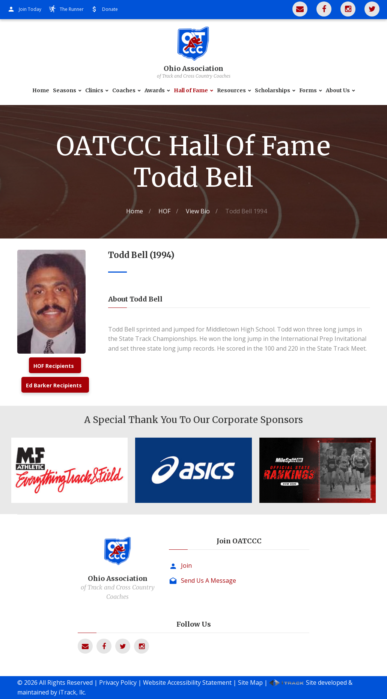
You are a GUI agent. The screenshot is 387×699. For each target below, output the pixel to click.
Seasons (64, 90)
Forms (308, 90)
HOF (164, 211)
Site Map (250, 682)
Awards (155, 90)
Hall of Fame (191, 90)
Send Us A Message (208, 580)
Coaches (124, 90)
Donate (110, 9)
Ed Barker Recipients (54, 385)
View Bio (198, 211)
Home (40, 90)
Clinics (94, 90)
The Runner (72, 9)
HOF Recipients (53, 365)
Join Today (30, 9)
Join (186, 565)
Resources (231, 90)
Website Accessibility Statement (187, 682)
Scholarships (272, 90)
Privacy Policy (118, 682)
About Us (338, 90)
